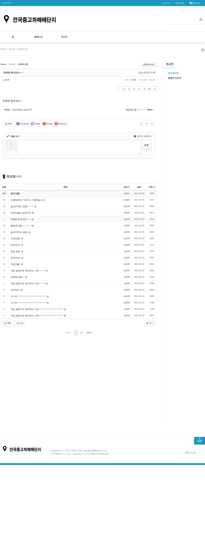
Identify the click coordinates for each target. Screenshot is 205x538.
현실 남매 (16, 251)
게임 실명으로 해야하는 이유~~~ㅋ (28, 270)
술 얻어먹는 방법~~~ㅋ (22, 206)
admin (126, 193)
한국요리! (16, 245)
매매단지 (38, 37)
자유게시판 (22, 49)
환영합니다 (14, 176)
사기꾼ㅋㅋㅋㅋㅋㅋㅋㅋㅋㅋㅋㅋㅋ (28, 296)
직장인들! (16, 238)
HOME (3, 49)
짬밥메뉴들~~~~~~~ (21, 225)
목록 (8, 124)
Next (89, 332)
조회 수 (152, 187)
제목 (65, 187)
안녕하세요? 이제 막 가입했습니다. (28, 200)
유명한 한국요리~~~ (13, 72)
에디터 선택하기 (143, 136)
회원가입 (179, 3)
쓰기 (149, 323)
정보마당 (7, 3)
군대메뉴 (15, 290)
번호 (4, 187)
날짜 (139, 187)
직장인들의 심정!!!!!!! (21, 213)
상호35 (6, 80)
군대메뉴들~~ (18, 277)
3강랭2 (127, 200)
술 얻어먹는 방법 (19, 232)
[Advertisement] (41, 381)
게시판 (64, 37)
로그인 (166, 3)
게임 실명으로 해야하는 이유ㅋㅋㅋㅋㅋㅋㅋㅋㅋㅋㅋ (37, 309)
